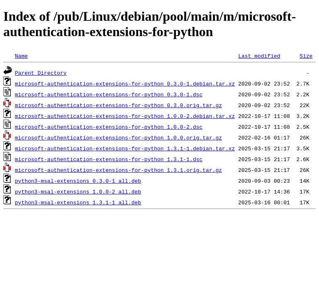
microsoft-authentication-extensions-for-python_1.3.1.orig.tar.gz (118, 170)
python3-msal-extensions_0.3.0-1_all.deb (78, 180)
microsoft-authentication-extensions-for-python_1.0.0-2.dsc (108, 126)
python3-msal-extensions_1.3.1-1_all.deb (78, 202)
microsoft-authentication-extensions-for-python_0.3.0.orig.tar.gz (118, 105)
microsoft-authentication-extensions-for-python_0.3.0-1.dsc (108, 94)
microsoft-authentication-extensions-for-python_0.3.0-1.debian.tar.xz (125, 83)
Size (306, 55)
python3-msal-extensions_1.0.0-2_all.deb (78, 191)
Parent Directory (41, 72)
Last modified (259, 55)
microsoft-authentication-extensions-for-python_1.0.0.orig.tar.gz (118, 137)
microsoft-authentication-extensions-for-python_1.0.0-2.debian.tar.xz (125, 116)
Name (21, 55)
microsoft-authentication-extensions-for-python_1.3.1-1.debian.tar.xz (125, 148)
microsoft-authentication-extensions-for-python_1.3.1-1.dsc (108, 159)
